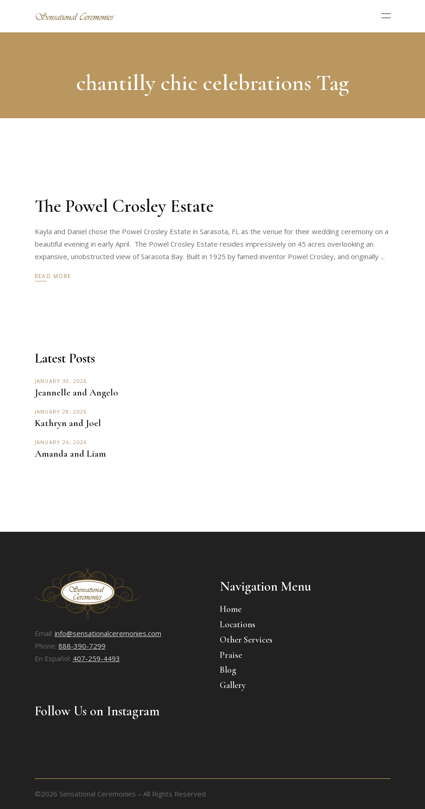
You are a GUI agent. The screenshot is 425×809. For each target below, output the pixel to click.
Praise (231, 655)
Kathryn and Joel (68, 423)
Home (230, 609)
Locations (237, 624)
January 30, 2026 (61, 380)
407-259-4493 (96, 658)
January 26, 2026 (61, 442)
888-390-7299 (82, 645)
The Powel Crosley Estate (124, 206)
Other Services (246, 639)
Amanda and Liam (70, 453)
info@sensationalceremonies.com (108, 633)
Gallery (233, 685)
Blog (228, 669)
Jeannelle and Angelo (76, 392)
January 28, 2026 (61, 411)
